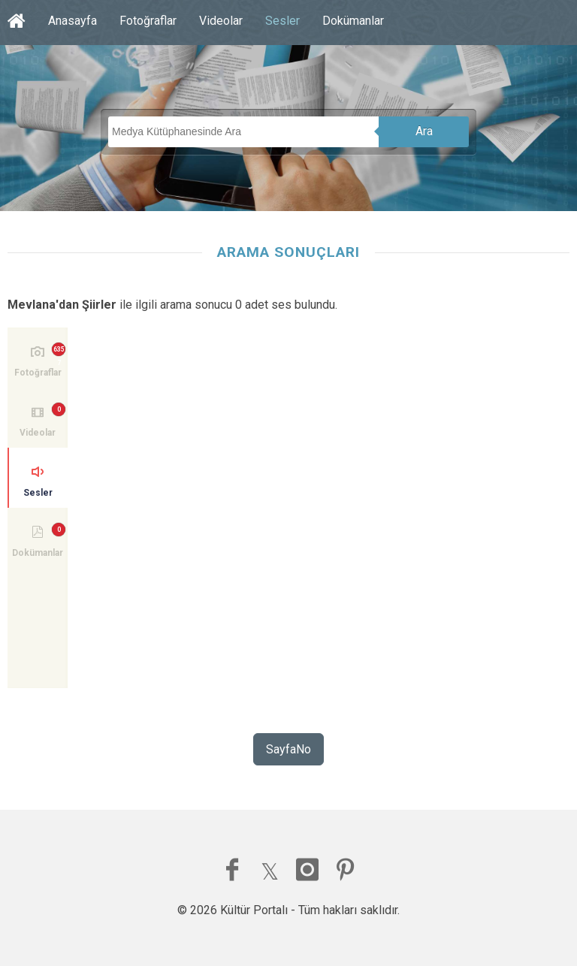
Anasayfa (72, 21)
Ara (424, 131)
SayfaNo (288, 749)
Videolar (221, 21)
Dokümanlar (353, 21)
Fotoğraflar (148, 21)
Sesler (282, 21)
